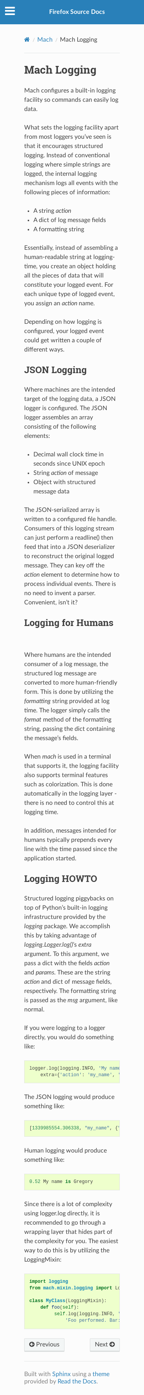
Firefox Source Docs (77, 12)
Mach (45, 40)
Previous (44, 1344)
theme (101, 1374)
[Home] (27, 39)
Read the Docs (77, 1381)
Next (105, 1344)
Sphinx (61, 1374)
